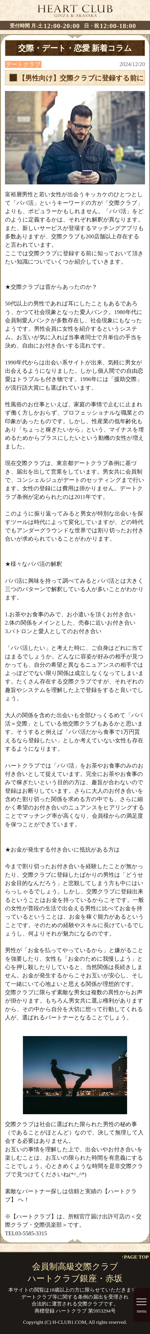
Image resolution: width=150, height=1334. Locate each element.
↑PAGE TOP (135, 1257)
